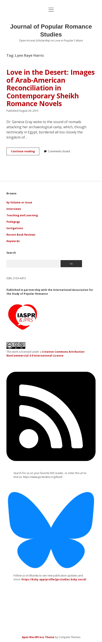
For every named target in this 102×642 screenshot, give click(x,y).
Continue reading (25, 152)
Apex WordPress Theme (38, 637)
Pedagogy (13, 222)
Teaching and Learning (22, 215)
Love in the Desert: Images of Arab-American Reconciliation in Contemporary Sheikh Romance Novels (50, 87)
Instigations (14, 228)
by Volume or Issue (19, 202)
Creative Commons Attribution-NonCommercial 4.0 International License (45, 353)
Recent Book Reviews (20, 234)
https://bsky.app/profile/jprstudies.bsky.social (53, 579)
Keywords (13, 241)
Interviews (13, 209)
